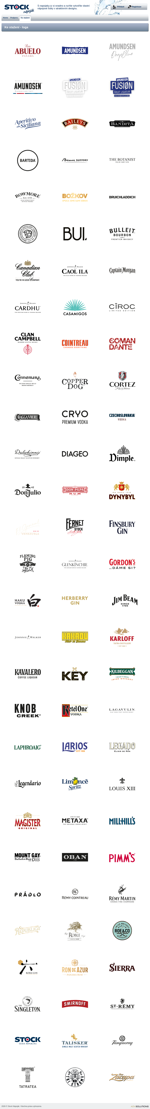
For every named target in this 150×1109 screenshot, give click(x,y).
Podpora (14, 18)
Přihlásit (120, 7)
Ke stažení (25, 18)
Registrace (136, 7)
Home (5, 18)
